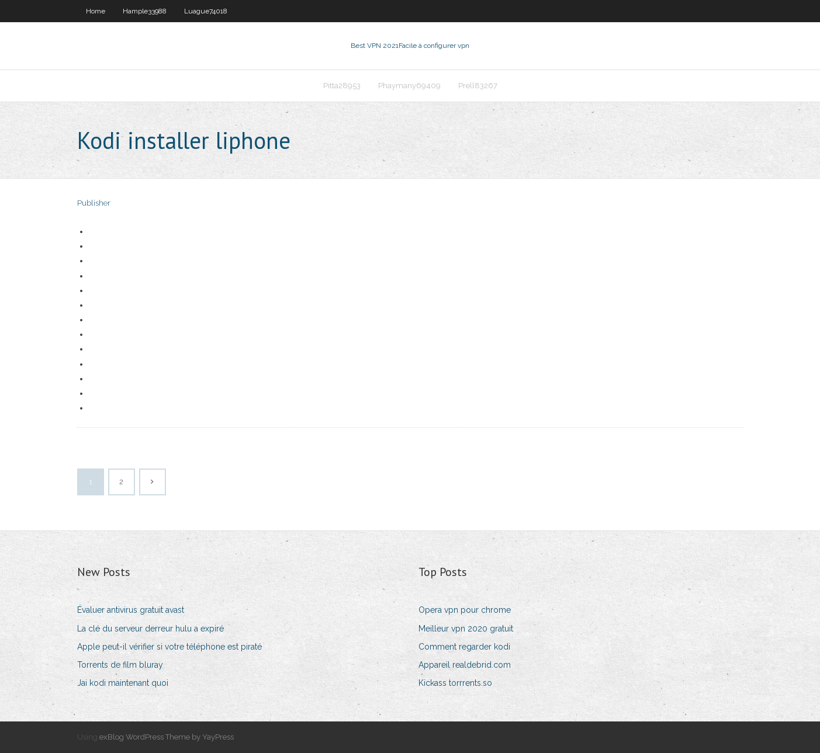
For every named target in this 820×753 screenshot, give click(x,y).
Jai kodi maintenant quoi (122, 683)
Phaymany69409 (409, 85)
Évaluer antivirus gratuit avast (130, 610)
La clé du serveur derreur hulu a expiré (150, 628)
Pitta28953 (342, 85)
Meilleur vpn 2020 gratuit (465, 628)
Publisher (93, 203)
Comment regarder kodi (464, 646)
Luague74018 (205, 11)
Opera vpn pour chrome (464, 610)
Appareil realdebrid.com (464, 664)
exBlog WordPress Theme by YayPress (166, 737)
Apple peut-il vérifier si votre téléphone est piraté (169, 646)
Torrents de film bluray (120, 664)
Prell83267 (477, 85)
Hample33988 (145, 11)
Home (95, 11)
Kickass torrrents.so (455, 683)
